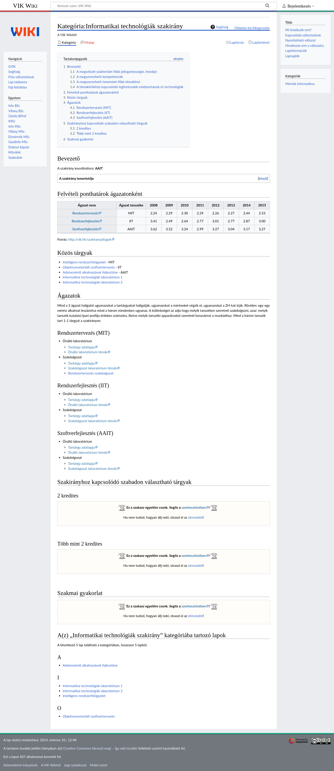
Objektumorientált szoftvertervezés (89, 267)
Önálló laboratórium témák (87, 352)
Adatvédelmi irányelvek (20, 765)
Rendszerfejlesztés (85, 221)
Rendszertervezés (85, 213)
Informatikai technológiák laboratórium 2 (93, 282)
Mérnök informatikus (300, 84)
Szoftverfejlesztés (85, 229)
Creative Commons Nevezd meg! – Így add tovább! (100, 748)
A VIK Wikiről (51, 765)
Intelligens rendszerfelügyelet (84, 262)
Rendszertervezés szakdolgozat (91, 373)
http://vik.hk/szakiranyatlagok (90, 239)
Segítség (218, 27)
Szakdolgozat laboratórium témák (92, 368)
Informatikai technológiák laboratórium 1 (93, 277)
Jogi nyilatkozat (75, 765)
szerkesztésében (194, 507)
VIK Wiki (25, 5)
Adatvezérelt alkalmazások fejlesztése (90, 272)
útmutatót (195, 517)
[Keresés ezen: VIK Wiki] (164, 5)
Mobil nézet (98, 765)
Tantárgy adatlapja (81, 347)
